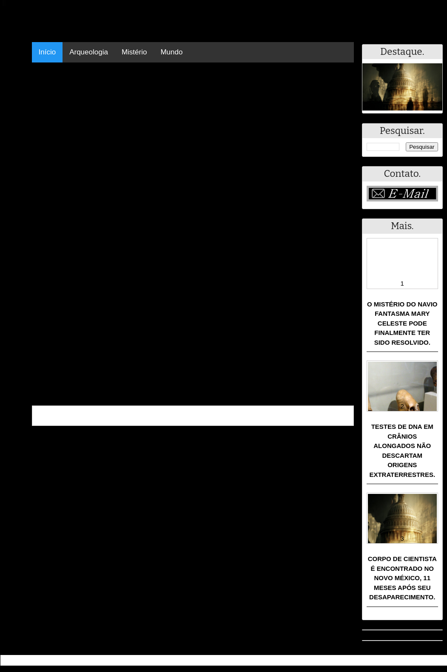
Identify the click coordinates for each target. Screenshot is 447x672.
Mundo (171, 52)
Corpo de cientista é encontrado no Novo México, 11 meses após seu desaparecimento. (402, 578)
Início (47, 52)
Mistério (134, 52)
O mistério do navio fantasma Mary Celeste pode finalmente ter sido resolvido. (402, 323)
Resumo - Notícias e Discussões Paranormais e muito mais (95, 660)
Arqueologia (88, 52)
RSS (436, 660)
